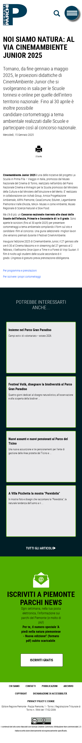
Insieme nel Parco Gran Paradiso (30, 330)
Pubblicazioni (49, 686)
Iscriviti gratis (41, 660)
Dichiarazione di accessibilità (50, 693)
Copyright (21, 693)
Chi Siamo (14, 686)
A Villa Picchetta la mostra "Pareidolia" (34, 493)
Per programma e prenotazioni (20, 270)
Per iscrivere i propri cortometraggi (22, 276)
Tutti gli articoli (39, 548)
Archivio (68, 686)
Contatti (31, 686)
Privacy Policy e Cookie (41, 701)
